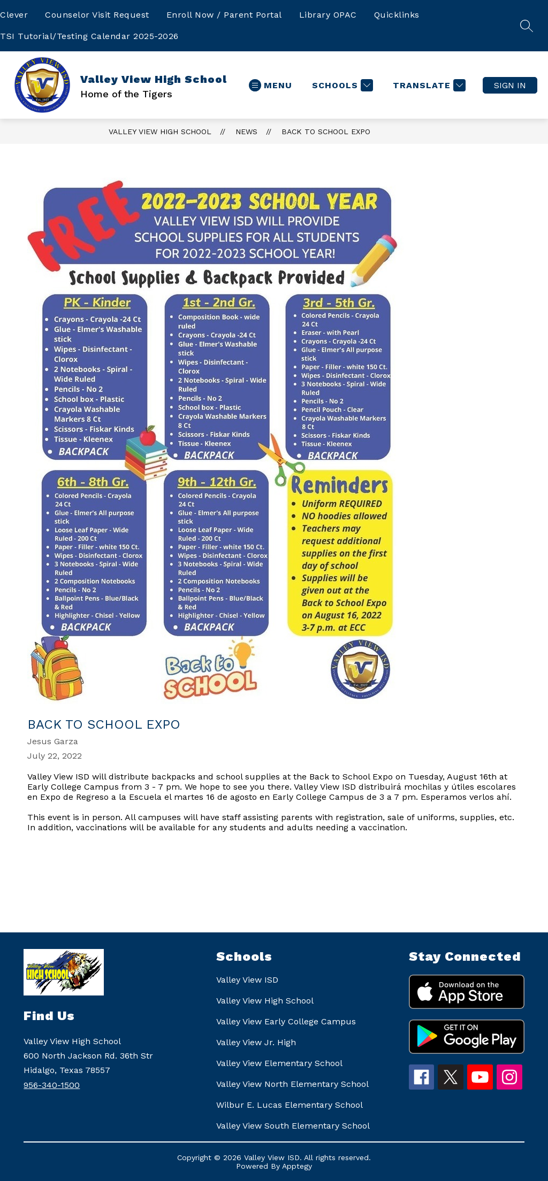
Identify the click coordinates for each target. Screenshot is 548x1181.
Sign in (510, 85)
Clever (14, 15)
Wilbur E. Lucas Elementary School (289, 1105)
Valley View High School (160, 131)
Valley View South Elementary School (293, 1126)
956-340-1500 (52, 1085)
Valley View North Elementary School (292, 1084)
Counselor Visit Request (97, 15)
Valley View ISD (247, 980)
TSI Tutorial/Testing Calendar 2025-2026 (89, 36)
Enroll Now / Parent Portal (224, 15)
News (246, 131)
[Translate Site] (428, 85)
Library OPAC (328, 15)
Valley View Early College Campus (286, 1021)
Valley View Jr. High (256, 1042)
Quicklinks (397, 15)
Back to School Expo (325, 131)
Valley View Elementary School (279, 1063)
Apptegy (297, 1166)
